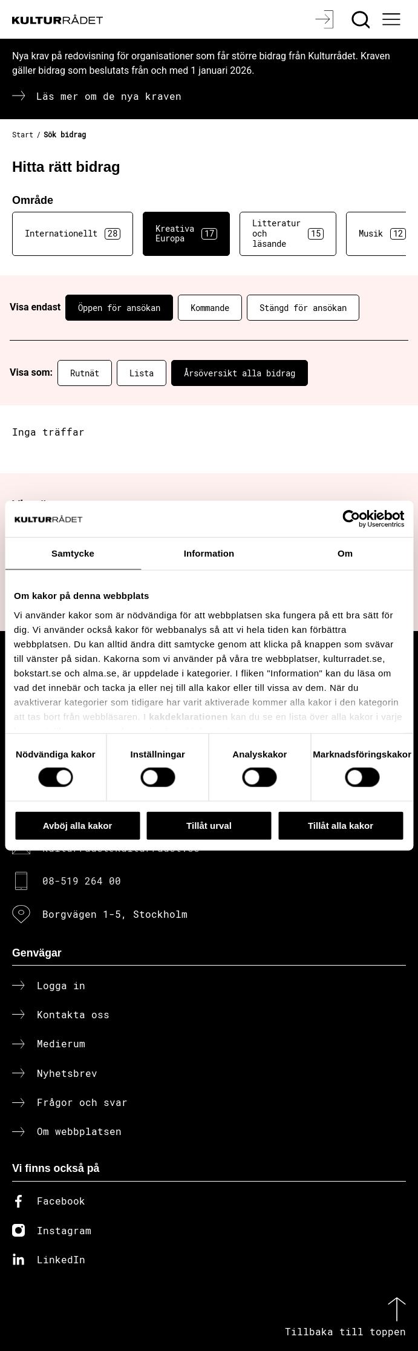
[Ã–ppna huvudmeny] (393, 19)
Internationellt (72, 233)
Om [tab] (345, 553)
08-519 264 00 (81, 880)
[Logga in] (326, 19)
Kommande (210, 307)
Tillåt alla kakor (340, 825)
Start (22, 134)
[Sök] (362, 19)
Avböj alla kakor (78, 825)
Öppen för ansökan (119, 307)
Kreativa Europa (186, 233)
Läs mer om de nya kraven (108, 96)
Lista (141, 373)
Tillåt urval (209, 825)
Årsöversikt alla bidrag (239, 373)
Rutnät (84, 373)
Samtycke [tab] (72, 553)
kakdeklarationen (188, 716)
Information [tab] (209, 553)
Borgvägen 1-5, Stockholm (115, 914)
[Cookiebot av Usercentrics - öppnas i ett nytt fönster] (351, 518)
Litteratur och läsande (288, 233)
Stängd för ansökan (303, 307)
